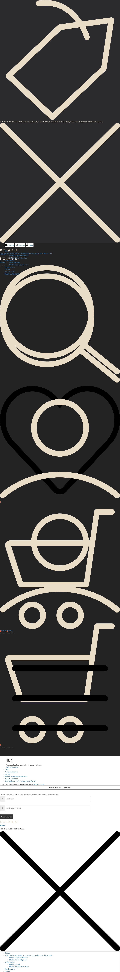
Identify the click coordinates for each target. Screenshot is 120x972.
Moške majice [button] (10, 260)
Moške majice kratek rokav (18, 265)
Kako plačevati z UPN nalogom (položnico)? (20, 781)
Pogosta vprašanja (11, 779)
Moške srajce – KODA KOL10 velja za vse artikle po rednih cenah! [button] (28, 253)
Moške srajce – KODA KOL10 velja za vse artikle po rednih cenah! (28, 955)
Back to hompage (12, 767)
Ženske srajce (10, 267)
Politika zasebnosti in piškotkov (16, 776)
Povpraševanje (6, 817)
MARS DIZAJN (39, 784)
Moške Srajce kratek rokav (18, 256)
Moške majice (10, 962)
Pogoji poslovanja (11, 772)
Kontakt (7, 774)
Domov (7, 251)
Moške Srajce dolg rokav (18, 258)
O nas (7, 769)
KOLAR (2, 262)
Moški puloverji (14, 262)
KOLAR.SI (9, 822)
